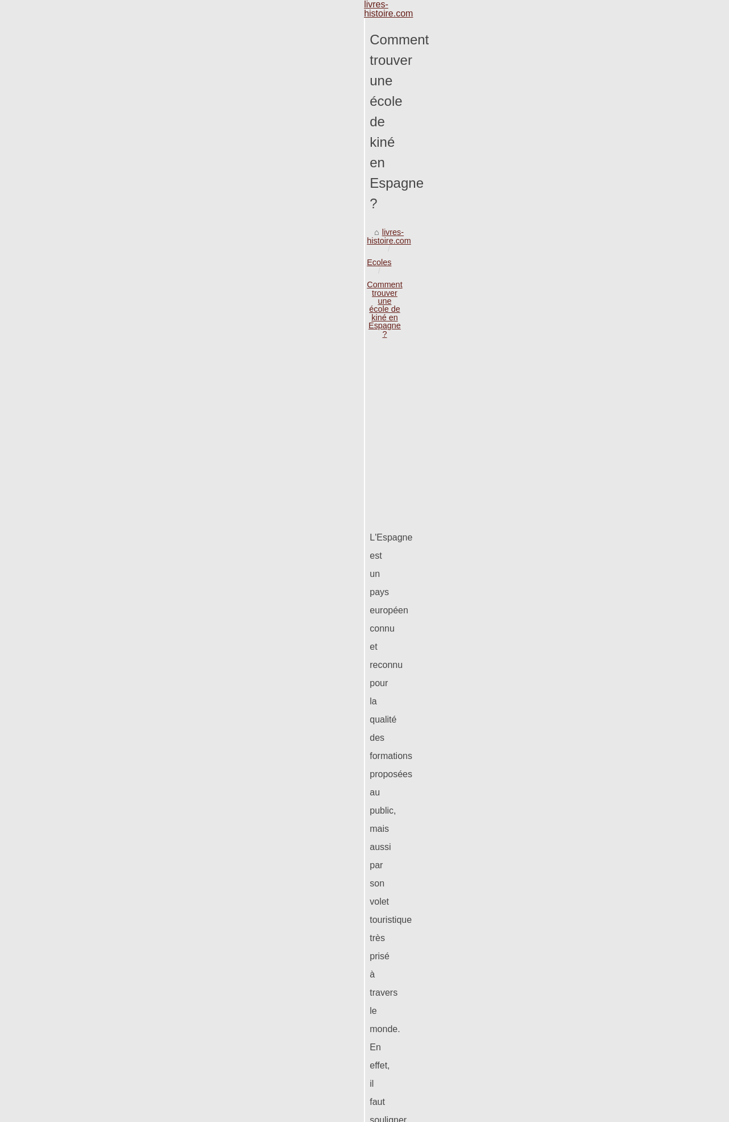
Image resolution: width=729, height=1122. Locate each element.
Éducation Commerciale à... (599, 644)
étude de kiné (501, 439)
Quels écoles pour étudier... (599, 591)
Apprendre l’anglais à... (591, 413)
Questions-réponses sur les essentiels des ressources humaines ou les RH (236, 1035)
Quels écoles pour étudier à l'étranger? (455, 920)
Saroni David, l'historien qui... (602, 694)
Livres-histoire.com (79, 1110)
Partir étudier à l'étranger (145, 1055)
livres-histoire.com (67, 126)
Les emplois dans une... (592, 770)
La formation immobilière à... (601, 847)
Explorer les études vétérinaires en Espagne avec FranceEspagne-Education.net (246, 1016)
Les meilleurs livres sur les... (600, 719)
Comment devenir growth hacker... (611, 898)
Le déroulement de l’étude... (600, 872)
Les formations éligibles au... (601, 490)
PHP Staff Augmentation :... (599, 669)
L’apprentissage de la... (591, 744)
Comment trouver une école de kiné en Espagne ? (236, 126)
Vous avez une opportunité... (601, 923)
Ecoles (122, 126)
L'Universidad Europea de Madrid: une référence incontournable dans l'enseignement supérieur (273, 976)
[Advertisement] (279, 219)
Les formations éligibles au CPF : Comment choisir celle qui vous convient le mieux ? (254, 996)
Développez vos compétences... (607, 822)
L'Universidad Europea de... (599, 465)
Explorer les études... (587, 515)
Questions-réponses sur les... (602, 541)
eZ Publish (131, 1110)
